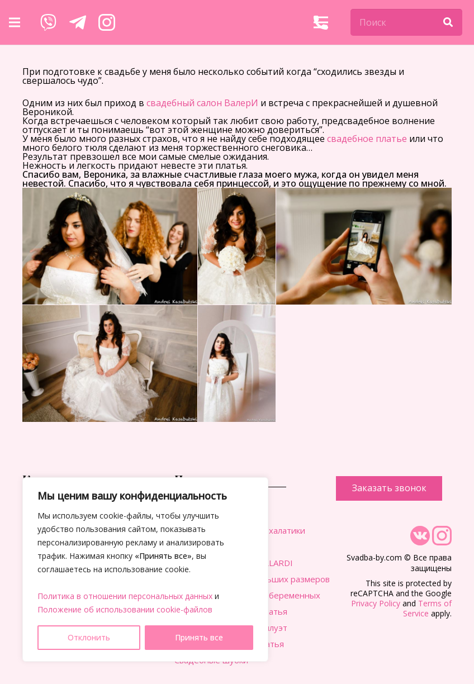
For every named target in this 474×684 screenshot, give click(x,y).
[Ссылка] (48, 22)
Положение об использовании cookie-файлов (124, 609)
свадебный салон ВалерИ (202, 103)
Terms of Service (427, 608)
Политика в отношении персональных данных (124, 596)
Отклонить (89, 637)
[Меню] (14, 22)
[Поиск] (406, 22)
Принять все (199, 637)
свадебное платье (367, 138)
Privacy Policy (375, 603)
